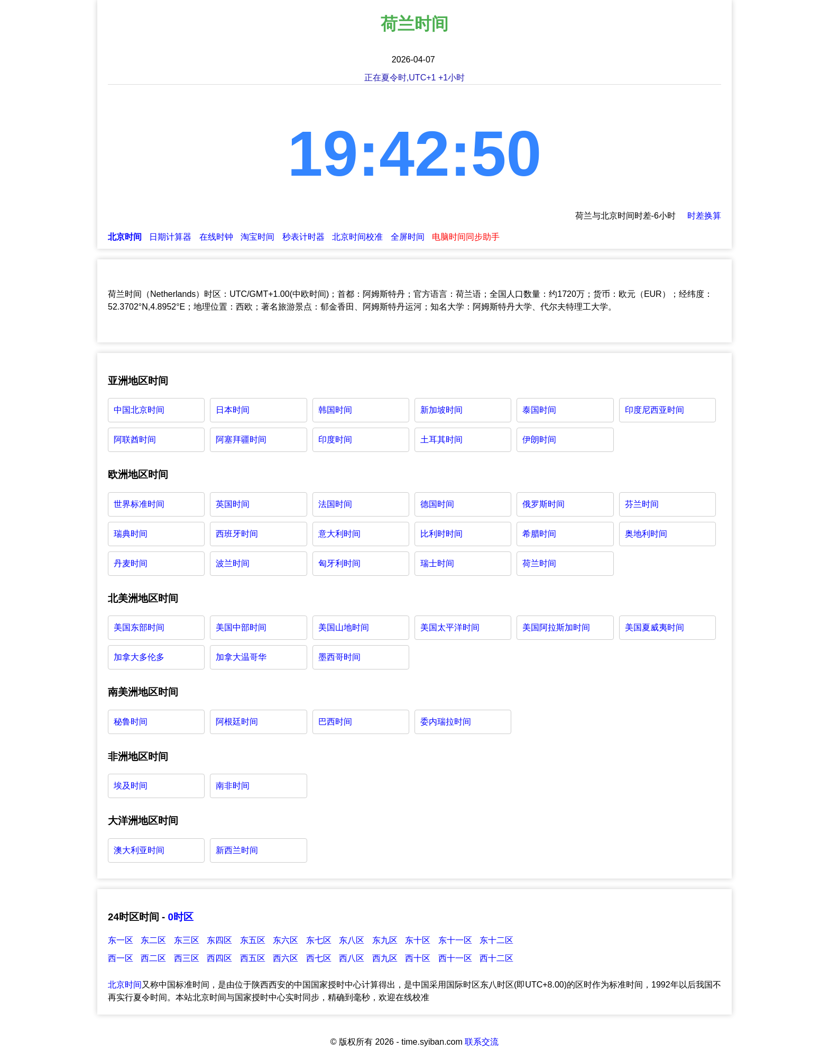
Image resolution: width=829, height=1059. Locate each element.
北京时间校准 (357, 236)
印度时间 (335, 439)
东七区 (318, 940)
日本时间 (233, 409)
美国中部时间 (241, 627)
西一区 (120, 958)
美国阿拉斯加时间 (556, 627)
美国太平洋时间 (450, 627)
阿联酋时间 (135, 439)
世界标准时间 (139, 504)
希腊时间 (539, 533)
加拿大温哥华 (241, 657)
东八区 (351, 940)
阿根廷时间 (237, 721)
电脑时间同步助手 (466, 236)
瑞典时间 (131, 533)
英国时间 (233, 504)
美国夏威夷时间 (654, 627)
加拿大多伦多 (139, 657)
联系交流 (482, 1041)
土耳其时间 (441, 439)
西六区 (285, 958)
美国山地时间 (343, 627)
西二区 (153, 958)
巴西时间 (335, 721)
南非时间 (233, 785)
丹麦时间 (131, 563)
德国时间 (437, 504)
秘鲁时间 (131, 721)
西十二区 (496, 958)
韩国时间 (335, 409)
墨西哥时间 (339, 657)
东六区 (285, 940)
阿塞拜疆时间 (241, 439)
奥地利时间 (646, 533)
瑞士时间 (437, 563)
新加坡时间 (441, 409)
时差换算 (704, 215)
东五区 (252, 940)
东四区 (219, 940)
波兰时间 (233, 563)
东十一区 (455, 940)
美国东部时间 (139, 627)
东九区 (385, 940)
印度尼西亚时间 (654, 409)
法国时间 (335, 504)
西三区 (186, 958)
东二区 (153, 940)
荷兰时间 (539, 563)
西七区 (318, 958)
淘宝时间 (257, 236)
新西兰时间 (237, 850)
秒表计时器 (303, 236)
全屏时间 (408, 236)
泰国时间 (539, 409)
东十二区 (496, 940)
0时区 (180, 916)
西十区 (417, 958)
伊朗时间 (539, 439)
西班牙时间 (237, 533)
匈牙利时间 (339, 563)
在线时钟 (216, 236)
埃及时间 (131, 785)
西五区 (252, 958)
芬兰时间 (642, 504)
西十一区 (455, 958)
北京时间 (125, 984)
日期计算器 (170, 236)
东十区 (417, 940)
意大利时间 (339, 533)
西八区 (351, 958)
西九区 (385, 958)
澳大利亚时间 (139, 850)
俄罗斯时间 (543, 504)
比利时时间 (441, 533)
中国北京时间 (139, 409)
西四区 (219, 958)
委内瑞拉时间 (445, 721)
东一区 (120, 940)
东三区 (186, 940)
